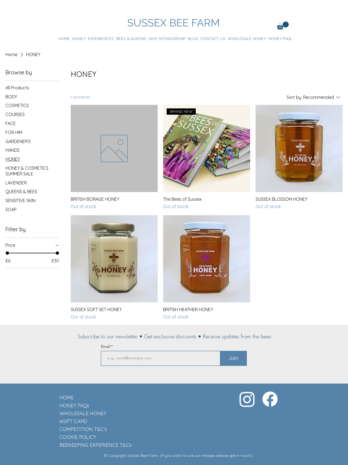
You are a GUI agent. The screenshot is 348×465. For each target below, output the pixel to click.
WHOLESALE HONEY (79, 413)
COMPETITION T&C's (79, 429)
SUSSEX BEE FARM (173, 23)
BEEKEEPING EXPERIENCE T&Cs (79, 445)
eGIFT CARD (73, 421)
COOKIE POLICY (78, 437)
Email (106, 346)
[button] (283, 25)
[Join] (233, 358)
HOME (67, 397)
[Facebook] (270, 399)
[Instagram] (247, 399)
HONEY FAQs (74, 405)
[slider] (7, 253)
